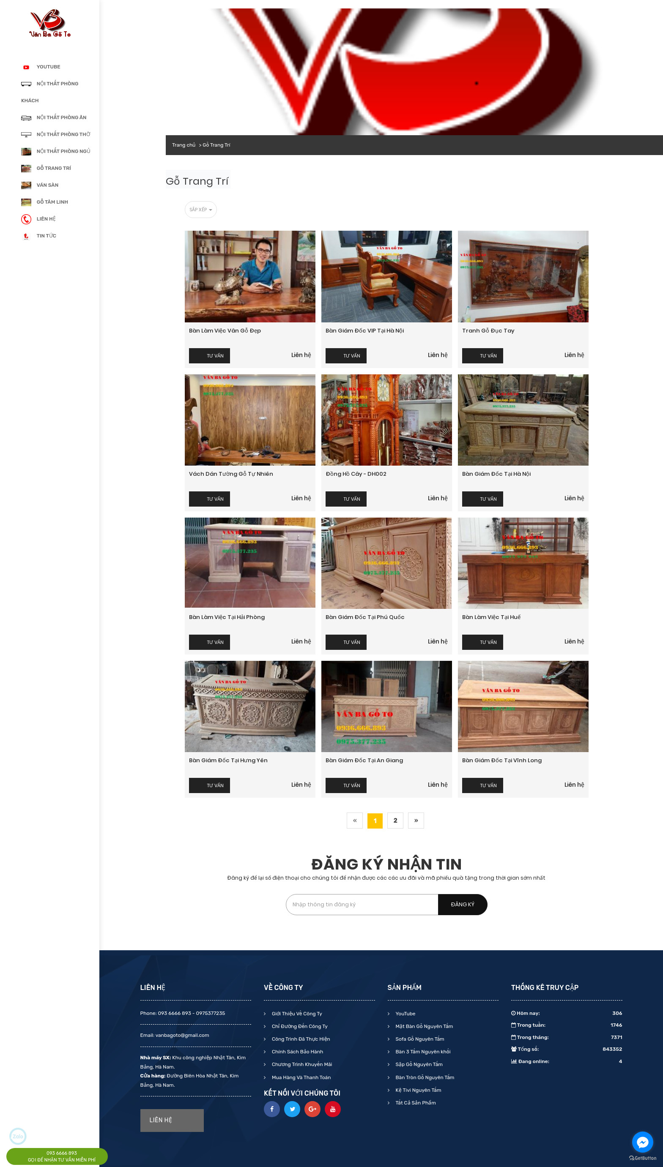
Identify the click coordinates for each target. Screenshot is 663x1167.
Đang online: (566, 1061)
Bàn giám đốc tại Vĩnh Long (502, 760)
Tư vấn (215, 355)
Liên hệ (301, 355)
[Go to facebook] (642, 1142)
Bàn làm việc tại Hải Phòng (227, 617)
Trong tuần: (566, 1025)
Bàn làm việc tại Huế (491, 617)
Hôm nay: (566, 1013)
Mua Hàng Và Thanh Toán (301, 1077)
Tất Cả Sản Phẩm (415, 1103)
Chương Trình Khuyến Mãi (301, 1064)
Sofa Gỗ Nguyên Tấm (419, 1039)
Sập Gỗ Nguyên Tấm (419, 1064)
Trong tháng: (566, 1037)
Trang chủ (183, 145)
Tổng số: (566, 1049)
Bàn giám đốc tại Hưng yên (228, 760)
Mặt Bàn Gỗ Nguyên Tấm (424, 1026)
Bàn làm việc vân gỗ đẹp (225, 331)
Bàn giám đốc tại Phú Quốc (365, 617)
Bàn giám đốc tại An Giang (364, 760)
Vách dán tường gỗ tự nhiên (231, 474)
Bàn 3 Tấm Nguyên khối (423, 1052)
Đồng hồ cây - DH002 (356, 474)
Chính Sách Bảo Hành (297, 1052)
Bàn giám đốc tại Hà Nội (496, 474)
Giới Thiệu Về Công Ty (296, 1014)
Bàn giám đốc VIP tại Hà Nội (365, 331)
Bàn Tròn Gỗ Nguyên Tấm (425, 1077)
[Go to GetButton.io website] (642, 1158)
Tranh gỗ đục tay (488, 331)
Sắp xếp (200, 209)
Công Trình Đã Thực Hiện (300, 1039)
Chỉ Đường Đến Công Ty (299, 1026)
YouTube (405, 1014)
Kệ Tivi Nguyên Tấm (418, 1090)
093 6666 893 (62, 1153)
